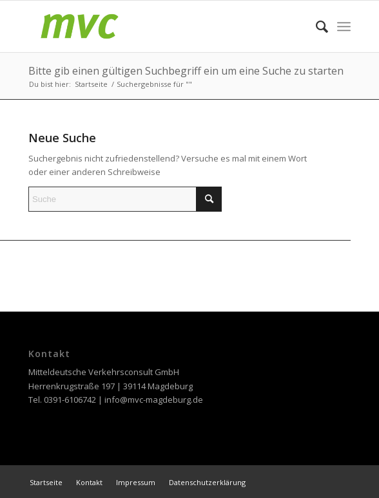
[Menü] (344, 26)
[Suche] (315, 26)
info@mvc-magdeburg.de (153, 399)
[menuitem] (315, 26)
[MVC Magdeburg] (157, 26)
